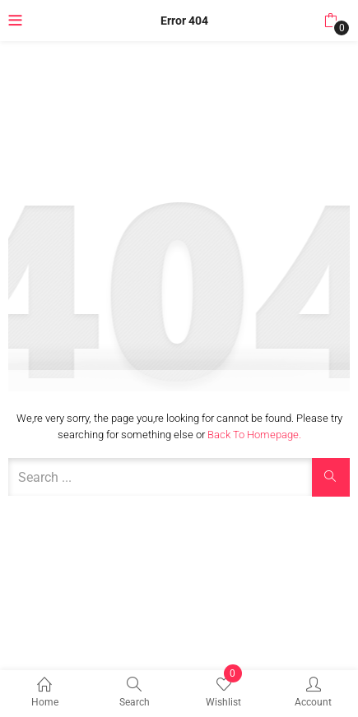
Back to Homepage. (254, 434)
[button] (330, 20)
